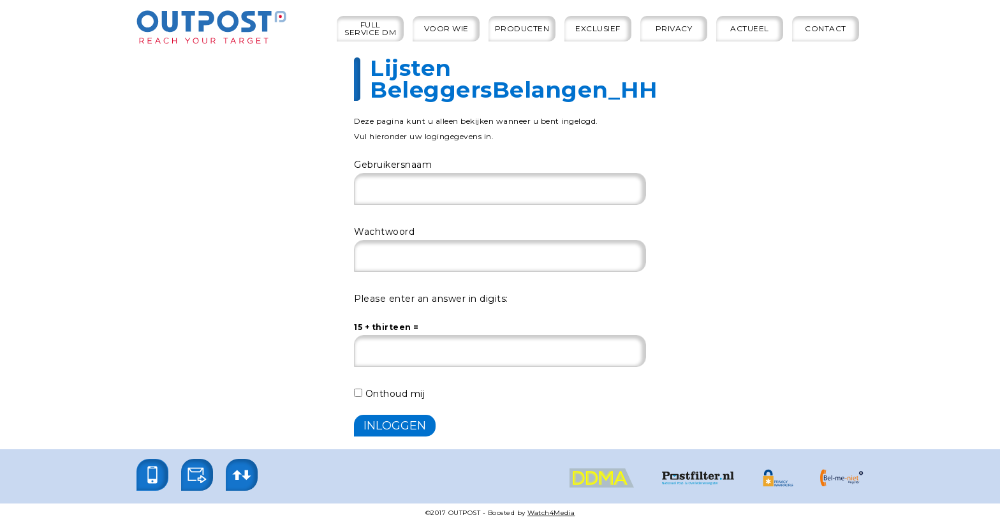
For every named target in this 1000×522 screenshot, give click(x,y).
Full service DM (370, 28)
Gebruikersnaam (393, 164)
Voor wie (446, 28)
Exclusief (598, 28)
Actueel (749, 28)
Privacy (674, 28)
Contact (825, 28)
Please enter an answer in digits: (431, 298)
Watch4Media (551, 513)
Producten (522, 28)
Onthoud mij (389, 393)
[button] (152, 475)
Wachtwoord (384, 231)
